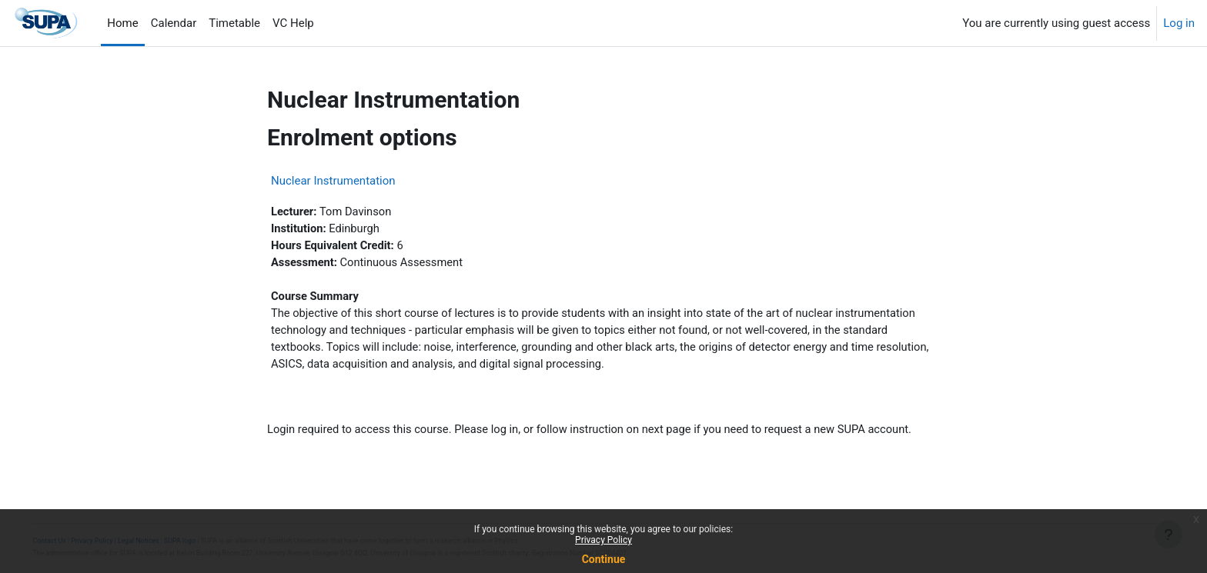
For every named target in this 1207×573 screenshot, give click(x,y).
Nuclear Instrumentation (333, 181)
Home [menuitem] (122, 23)
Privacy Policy (603, 540)
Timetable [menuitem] (234, 23)
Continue (604, 559)
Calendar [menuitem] (174, 23)
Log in (1179, 23)
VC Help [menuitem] (293, 23)
